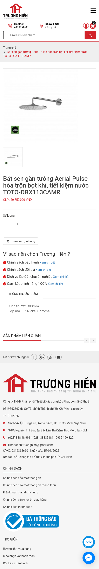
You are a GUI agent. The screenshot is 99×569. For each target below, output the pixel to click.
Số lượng (9, 215)
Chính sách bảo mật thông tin (22, 478)
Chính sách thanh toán (17, 506)
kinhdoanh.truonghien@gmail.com (30, 445)
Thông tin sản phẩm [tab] (23, 294)
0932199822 (21, 27)
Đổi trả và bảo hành (15, 563)
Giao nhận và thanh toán (19, 556)
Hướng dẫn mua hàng (17, 548)
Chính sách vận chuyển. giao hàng (25, 499)
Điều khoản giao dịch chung (20, 492)
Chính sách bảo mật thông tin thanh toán (29, 485)
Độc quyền (51, 27)
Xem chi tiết (47, 262)
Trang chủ (9, 47)
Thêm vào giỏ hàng (20, 241)
